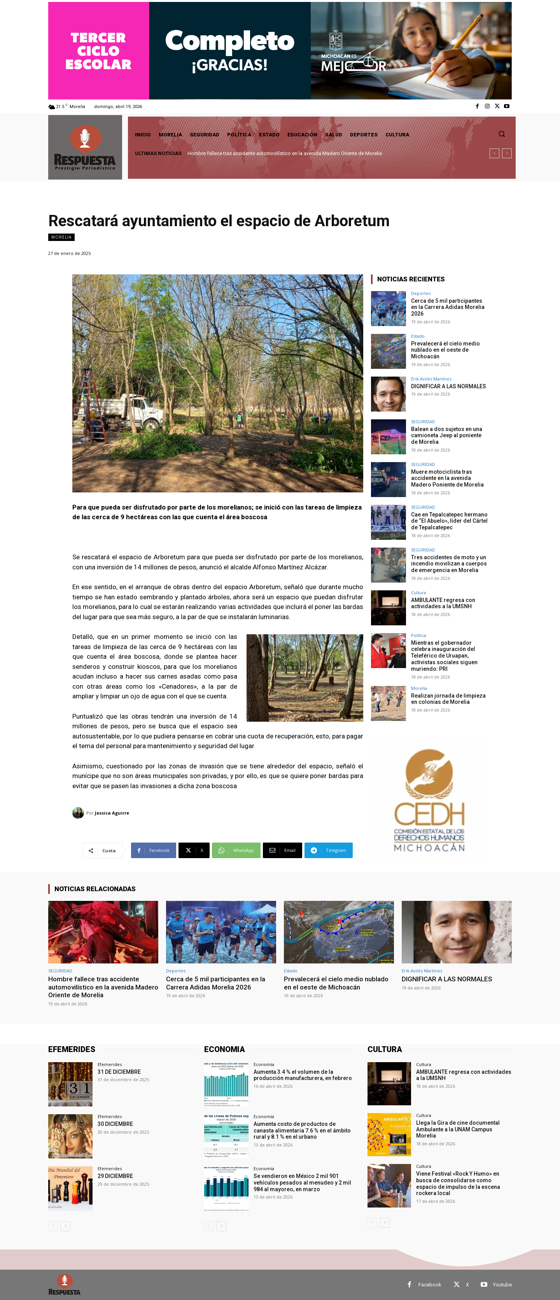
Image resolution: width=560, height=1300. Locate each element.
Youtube (502, 1285)
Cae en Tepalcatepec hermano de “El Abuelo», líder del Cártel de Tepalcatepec (449, 521)
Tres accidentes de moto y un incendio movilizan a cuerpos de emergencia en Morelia (449, 564)
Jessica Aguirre (112, 813)
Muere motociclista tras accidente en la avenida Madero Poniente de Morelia (447, 478)
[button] (502, 134)
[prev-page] (53, 1226)
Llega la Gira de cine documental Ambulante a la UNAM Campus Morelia (458, 1129)
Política (418, 635)
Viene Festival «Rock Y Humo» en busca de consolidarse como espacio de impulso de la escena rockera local (458, 1183)
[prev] (494, 153)
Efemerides (110, 1064)
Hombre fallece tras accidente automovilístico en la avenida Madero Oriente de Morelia (284, 153)
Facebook (429, 1285)
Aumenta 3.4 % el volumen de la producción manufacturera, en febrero (303, 1075)
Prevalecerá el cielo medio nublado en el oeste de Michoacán (445, 350)
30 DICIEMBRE (115, 1124)
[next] (507, 153)
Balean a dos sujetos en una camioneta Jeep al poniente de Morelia (446, 435)
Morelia (61, 237)
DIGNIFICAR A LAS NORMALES (448, 386)
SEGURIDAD (423, 421)
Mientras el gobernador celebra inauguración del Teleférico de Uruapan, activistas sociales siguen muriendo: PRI (444, 656)
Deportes (420, 293)
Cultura (418, 592)
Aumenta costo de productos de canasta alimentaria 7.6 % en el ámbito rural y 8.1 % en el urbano (302, 1130)
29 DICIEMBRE (115, 1176)
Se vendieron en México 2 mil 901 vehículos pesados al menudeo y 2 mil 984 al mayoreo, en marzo (302, 1182)
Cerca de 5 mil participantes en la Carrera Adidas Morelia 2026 (448, 307)
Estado (418, 336)
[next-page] (65, 1226)
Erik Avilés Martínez (431, 379)
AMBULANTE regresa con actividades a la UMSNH (443, 603)
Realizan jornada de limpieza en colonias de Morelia (448, 699)
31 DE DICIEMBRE (119, 1072)
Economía (264, 1064)
